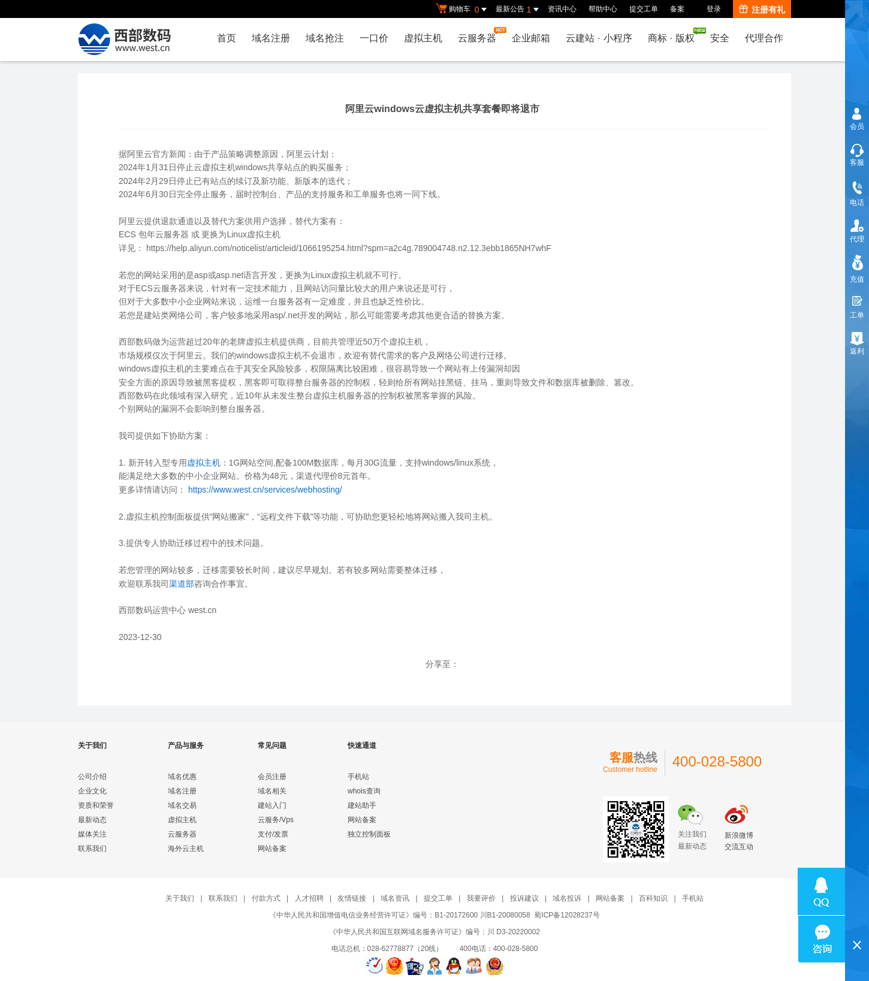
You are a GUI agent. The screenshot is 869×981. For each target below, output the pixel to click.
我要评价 (481, 898)
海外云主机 (186, 848)
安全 (719, 38)
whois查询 (364, 791)
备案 (677, 9)
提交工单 (643, 9)
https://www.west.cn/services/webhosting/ (265, 489)
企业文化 (92, 791)
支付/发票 (273, 834)
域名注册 (271, 38)
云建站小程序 (599, 38)
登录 (714, 9)
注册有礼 (762, 9)
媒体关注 (92, 834)
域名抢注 (325, 38)
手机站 (358, 776)
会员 (857, 126)
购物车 (463, 10)
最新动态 (92, 820)
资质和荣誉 (96, 805)
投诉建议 (524, 898)
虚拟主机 (423, 38)
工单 (857, 315)
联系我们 (92, 848)
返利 (857, 351)
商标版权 (674, 35)
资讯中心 (562, 9)
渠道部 (181, 583)
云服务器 (480, 35)
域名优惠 (182, 776)
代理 (857, 239)
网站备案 (272, 848)
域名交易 (182, 805)
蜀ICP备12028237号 (566, 915)
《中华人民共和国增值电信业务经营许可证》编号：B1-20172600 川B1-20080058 (399, 915)
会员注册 (272, 776)
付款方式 (266, 898)
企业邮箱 (531, 38)
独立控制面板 (369, 834)
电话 (857, 202)
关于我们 (179, 898)
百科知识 (653, 898)
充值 (857, 279)
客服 (857, 162)
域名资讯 (395, 898)
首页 (226, 38)
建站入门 (272, 805)
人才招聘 (309, 898)
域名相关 (272, 791)
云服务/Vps (276, 820)
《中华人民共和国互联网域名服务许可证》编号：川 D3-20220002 (434, 932)
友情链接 (351, 898)
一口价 (374, 38)
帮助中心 (603, 9)
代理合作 (764, 38)
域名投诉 (567, 898)
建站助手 (362, 805)
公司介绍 (92, 776)
